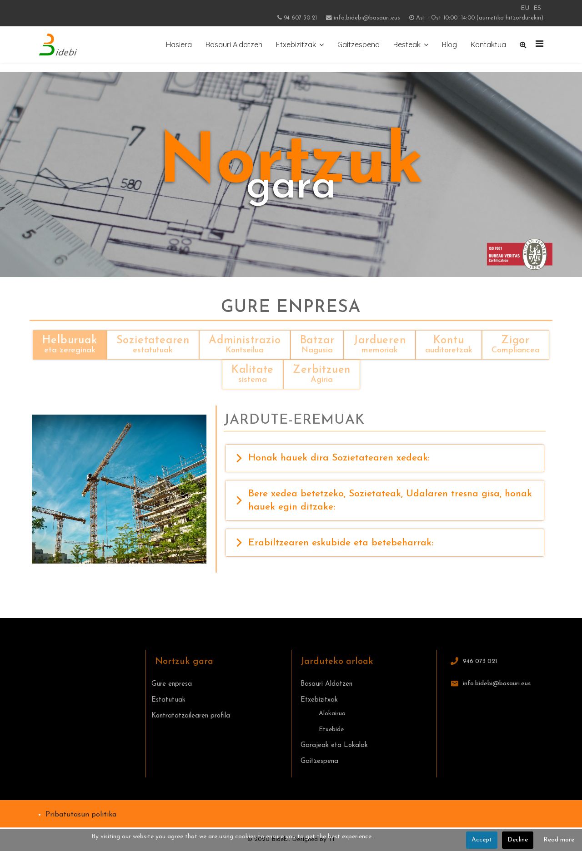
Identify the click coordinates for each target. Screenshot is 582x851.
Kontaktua (488, 44)
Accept (482, 839)
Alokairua (332, 713)
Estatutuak (168, 700)
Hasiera (179, 44)
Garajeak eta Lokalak (334, 745)
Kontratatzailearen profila (190, 715)
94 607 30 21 (300, 18)
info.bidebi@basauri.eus (367, 18)
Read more (558, 839)
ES (537, 8)
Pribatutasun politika (80, 814)
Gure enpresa (171, 684)
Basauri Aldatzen (234, 44)
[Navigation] (539, 44)
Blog (449, 44)
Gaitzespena (358, 44)
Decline (517, 839)
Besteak (407, 44)
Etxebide (331, 729)
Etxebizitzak (296, 44)
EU (525, 8)
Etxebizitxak (319, 700)
